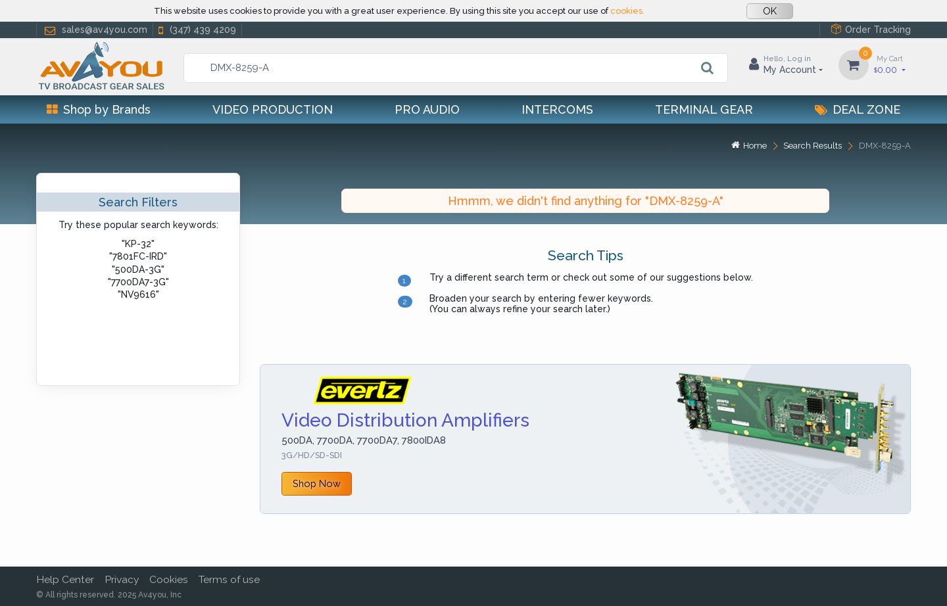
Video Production (272, 109)
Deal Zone (857, 109)
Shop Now (317, 483)
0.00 (890, 64)
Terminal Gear (704, 109)
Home (749, 146)
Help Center (65, 579)
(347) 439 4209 (196, 29)
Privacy (122, 579)
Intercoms (557, 109)
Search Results (812, 146)
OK (770, 11)
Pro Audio (427, 109)
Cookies (168, 579)
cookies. (627, 11)
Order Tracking (871, 29)
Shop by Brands (99, 109)
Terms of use (229, 579)
